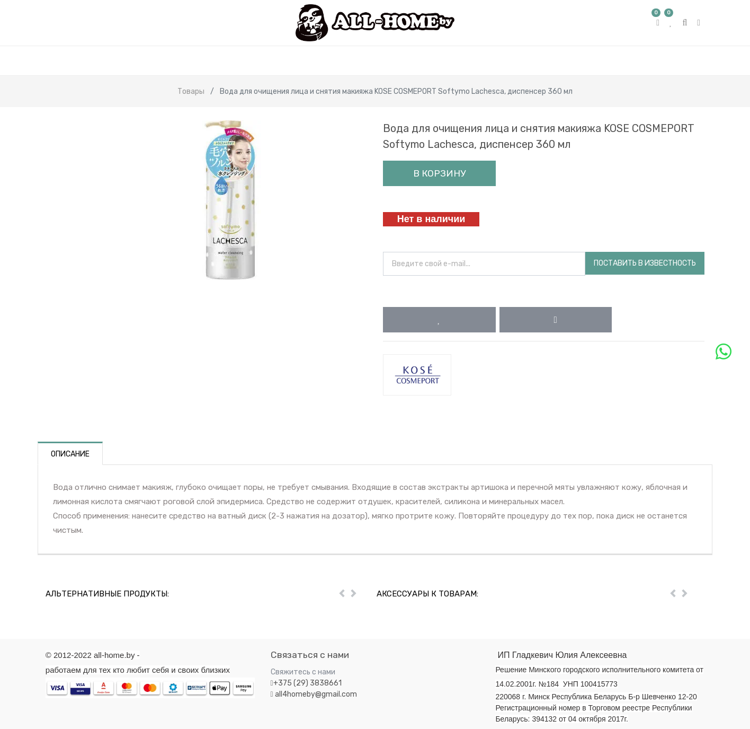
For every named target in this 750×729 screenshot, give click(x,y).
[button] (439, 319)
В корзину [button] (439, 173)
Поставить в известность (645, 263)
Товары (190, 91)
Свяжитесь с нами (303, 672)
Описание (70, 454)
